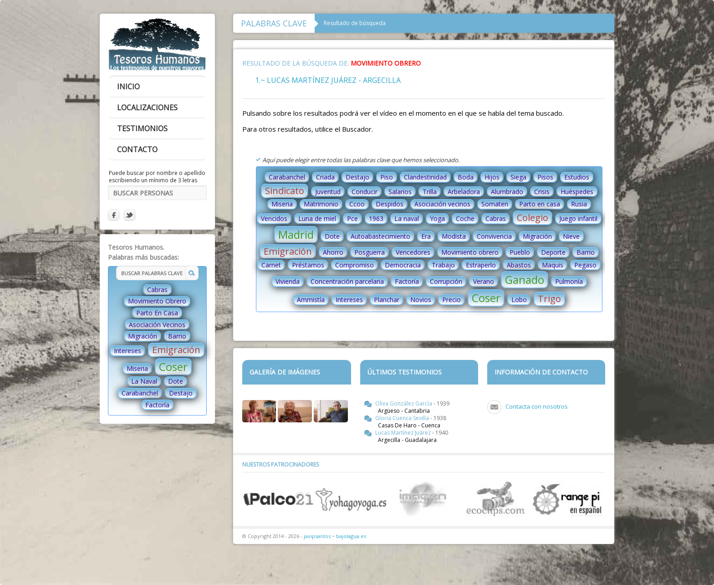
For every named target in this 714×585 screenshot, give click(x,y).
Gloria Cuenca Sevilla (402, 418)
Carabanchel (140, 393)
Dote (175, 381)
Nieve (571, 236)
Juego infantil (578, 218)
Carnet (271, 265)
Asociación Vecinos (157, 324)
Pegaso (585, 265)
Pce (352, 218)
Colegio (532, 217)
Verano (483, 281)
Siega (518, 177)
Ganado (524, 279)
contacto (137, 149)
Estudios (576, 177)
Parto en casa (539, 204)
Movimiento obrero (470, 252)
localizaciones (147, 108)
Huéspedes (577, 191)
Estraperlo (481, 265)
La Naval (144, 381)
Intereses (127, 350)
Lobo (519, 299)
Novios (420, 299)
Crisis (542, 191)
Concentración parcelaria (347, 281)
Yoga (437, 218)
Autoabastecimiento (380, 236)
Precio (451, 299)
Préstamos (308, 265)
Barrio (177, 336)
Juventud (328, 191)
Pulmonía (569, 281)
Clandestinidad (425, 177)
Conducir (364, 191)
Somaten (494, 204)
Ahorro (333, 252)
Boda (466, 177)
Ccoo (357, 204)
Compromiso (354, 265)
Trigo (549, 298)
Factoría (157, 404)
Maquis (552, 265)
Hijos (492, 177)
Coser (173, 366)
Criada (325, 177)
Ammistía (311, 299)
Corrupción (446, 281)
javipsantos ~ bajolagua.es (335, 536)
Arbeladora (464, 191)
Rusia (579, 204)
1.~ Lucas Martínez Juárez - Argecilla (328, 80)
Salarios (400, 191)
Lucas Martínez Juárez (403, 432)
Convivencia (494, 236)
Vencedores (413, 252)
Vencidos (274, 218)
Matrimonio (321, 204)
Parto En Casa (157, 312)
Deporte (553, 252)
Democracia (403, 265)
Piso (386, 177)
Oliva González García (404, 403)
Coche (465, 218)
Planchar (386, 299)
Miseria (137, 368)
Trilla (430, 191)
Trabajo (443, 265)
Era (426, 236)
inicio (128, 87)
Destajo (181, 393)
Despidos (389, 204)
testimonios (142, 128)
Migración (142, 336)
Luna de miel (317, 218)
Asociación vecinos (442, 204)
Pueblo (520, 252)
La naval (406, 218)
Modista (454, 236)
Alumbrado (507, 191)
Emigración (176, 350)
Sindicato (284, 191)
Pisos (545, 177)
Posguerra (369, 252)
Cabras (157, 289)
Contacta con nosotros (536, 406)
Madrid (296, 234)
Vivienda (287, 281)
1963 (376, 218)
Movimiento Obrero (157, 301)
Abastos (519, 265)
